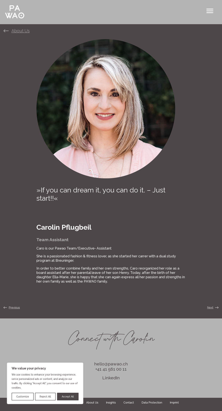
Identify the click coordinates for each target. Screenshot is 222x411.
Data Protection (152, 402)
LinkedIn (111, 377)
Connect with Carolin (111, 336)
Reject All (45, 396)
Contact (128, 402)
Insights (111, 402)
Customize (22, 396)
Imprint (174, 402)
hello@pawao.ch (111, 363)
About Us (20, 30)
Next (210, 307)
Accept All (68, 396)
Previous (14, 307)
